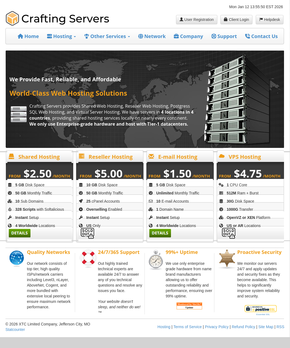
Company (188, 36)
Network (152, 36)
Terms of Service (187, 327)
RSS (280, 327)
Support (224, 36)
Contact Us (261, 36)
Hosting (61, 36)
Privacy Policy (217, 327)
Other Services (107, 36)
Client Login (236, 19)
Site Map (265, 327)
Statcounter (15, 329)
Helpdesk (269, 19)
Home (28, 36)
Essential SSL (263, 314)
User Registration (197, 19)
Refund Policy (243, 327)
